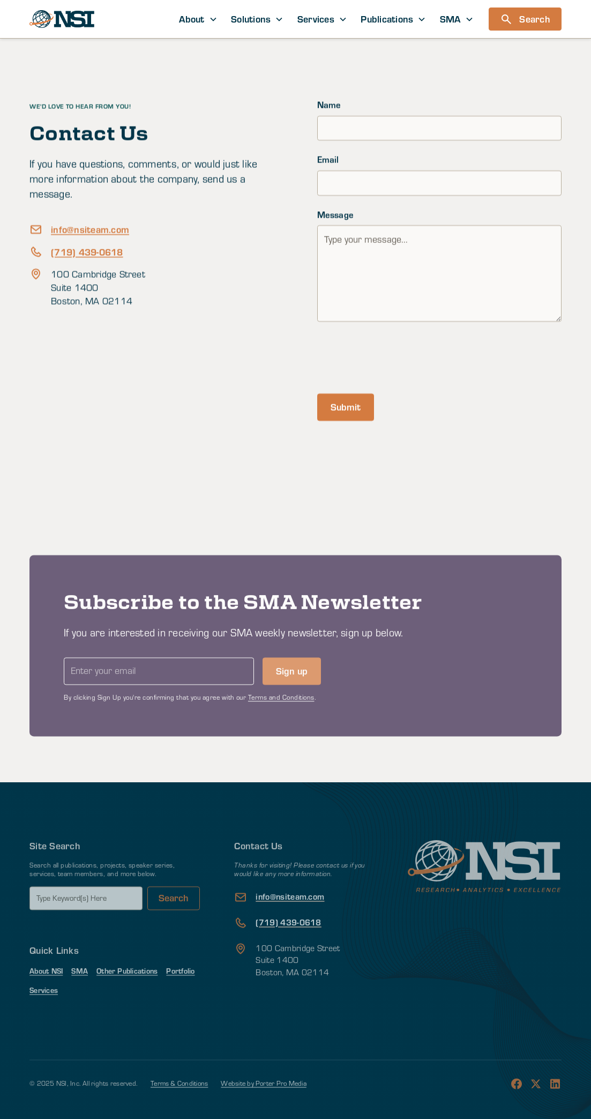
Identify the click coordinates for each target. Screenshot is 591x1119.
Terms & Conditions (179, 1099)
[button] (199, 19)
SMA (79, 987)
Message (335, 214)
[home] (61, 19)
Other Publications (127, 987)
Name (329, 105)
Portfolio (180, 987)
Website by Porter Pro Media (263, 1099)
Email (328, 160)
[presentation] (398, 356)
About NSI (46, 987)
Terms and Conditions (281, 713)
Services (43, 1006)
